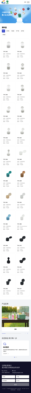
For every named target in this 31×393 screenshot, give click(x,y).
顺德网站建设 (13, 389)
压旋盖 (12, 30)
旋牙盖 (22, 30)
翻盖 (3, 30)
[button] (27, 333)
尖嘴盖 (4, 34)
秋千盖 (17, 30)
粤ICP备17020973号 (25, 388)
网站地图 (18, 389)
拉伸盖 (7, 30)
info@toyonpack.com (17, 372)
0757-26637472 (6, 372)
